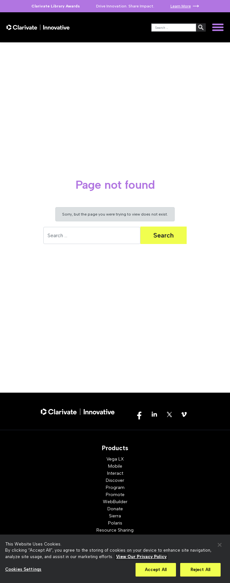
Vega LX (115, 459)
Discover (115, 480)
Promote (115, 494)
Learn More (180, 6)
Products (115, 448)
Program (115, 487)
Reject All (200, 569)
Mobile (115, 466)
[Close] (220, 545)
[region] (115, 559)
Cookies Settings (23, 569)
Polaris (115, 523)
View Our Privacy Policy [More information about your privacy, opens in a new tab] (141, 556)
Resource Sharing (115, 530)
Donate (115, 509)
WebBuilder (115, 501)
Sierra (115, 516)
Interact (115, 473)
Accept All (156, 569)
